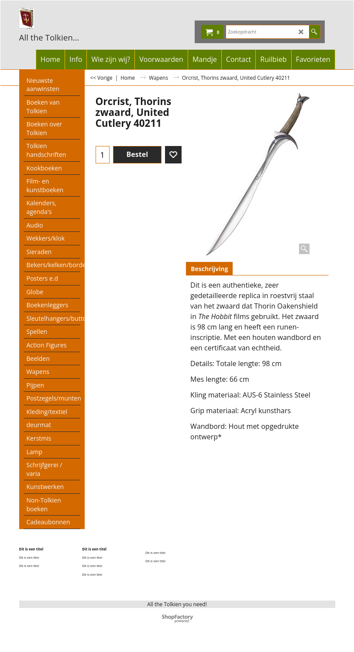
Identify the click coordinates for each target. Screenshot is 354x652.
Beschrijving (209, 269)
